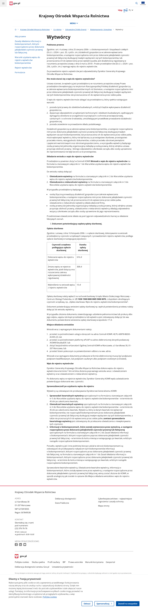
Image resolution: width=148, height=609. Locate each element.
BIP (64, 562)
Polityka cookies (22, 562)
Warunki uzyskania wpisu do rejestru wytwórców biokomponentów (27, 60)
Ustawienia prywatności (62, 567)
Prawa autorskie (75, 562)
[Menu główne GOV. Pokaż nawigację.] (3, 3)
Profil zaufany (54, 562)
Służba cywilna (38, 562)
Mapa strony (103, 505)
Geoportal (110, 562)
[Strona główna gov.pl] (14, 3)
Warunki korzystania (94, 562)
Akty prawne (20, 36)
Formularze (20, 72)
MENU (74, 23)
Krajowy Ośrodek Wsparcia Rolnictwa (74, 15)
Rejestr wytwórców (23, 67)
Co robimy (57, 29)
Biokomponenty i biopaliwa (101, 29)
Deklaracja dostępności (65, 498)
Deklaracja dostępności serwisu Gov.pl (32, 567)
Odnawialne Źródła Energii (76, 29)
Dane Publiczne (62, 503)
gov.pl (21, 556)
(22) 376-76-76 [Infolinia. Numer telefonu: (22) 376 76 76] (21, 528)
